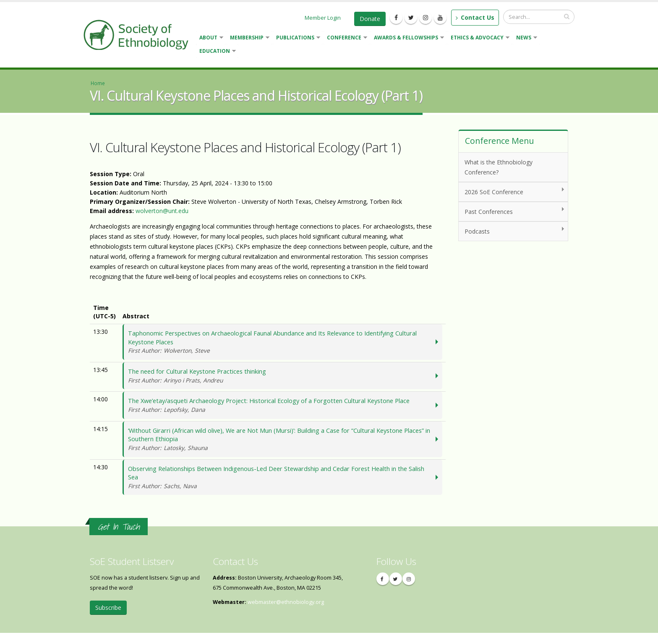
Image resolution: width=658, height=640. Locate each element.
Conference (345, 38)
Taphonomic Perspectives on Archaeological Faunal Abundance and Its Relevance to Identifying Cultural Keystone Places (281, 342)
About (209, 38)
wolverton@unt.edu (162, 211)
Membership (248, 38)
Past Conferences (511, 211)
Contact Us (475, 17)
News (525, 38)
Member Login (323, 17)
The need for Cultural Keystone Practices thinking (281, 378)
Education (216, 51)
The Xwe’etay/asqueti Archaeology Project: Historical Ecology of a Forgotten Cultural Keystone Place (281, 409)
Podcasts (511, 230)
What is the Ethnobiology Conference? (499, 167)
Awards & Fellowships (407, 38)
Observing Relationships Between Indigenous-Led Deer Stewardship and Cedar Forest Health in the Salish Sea (281, 483)
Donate (370, 19)
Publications (296, 38)
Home (98, 83)
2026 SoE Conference (511, 191)
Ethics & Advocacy (478, 38)
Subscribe (108, 615)
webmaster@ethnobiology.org (286, 609)
